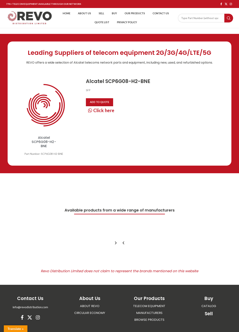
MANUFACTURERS (149, 313)
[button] (123, 243)
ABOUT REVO (89, 306)
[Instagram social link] (231, 4)
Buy (208, 298)
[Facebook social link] (221, 4)
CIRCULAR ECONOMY (89, 313)
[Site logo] (30, 17)
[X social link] (226, 4)
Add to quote (99, 102)
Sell (209, 313)
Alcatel (79, 62)
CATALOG (208, 306)
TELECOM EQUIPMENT (149, 306)
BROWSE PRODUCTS (149, 320)
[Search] (205, 18)
